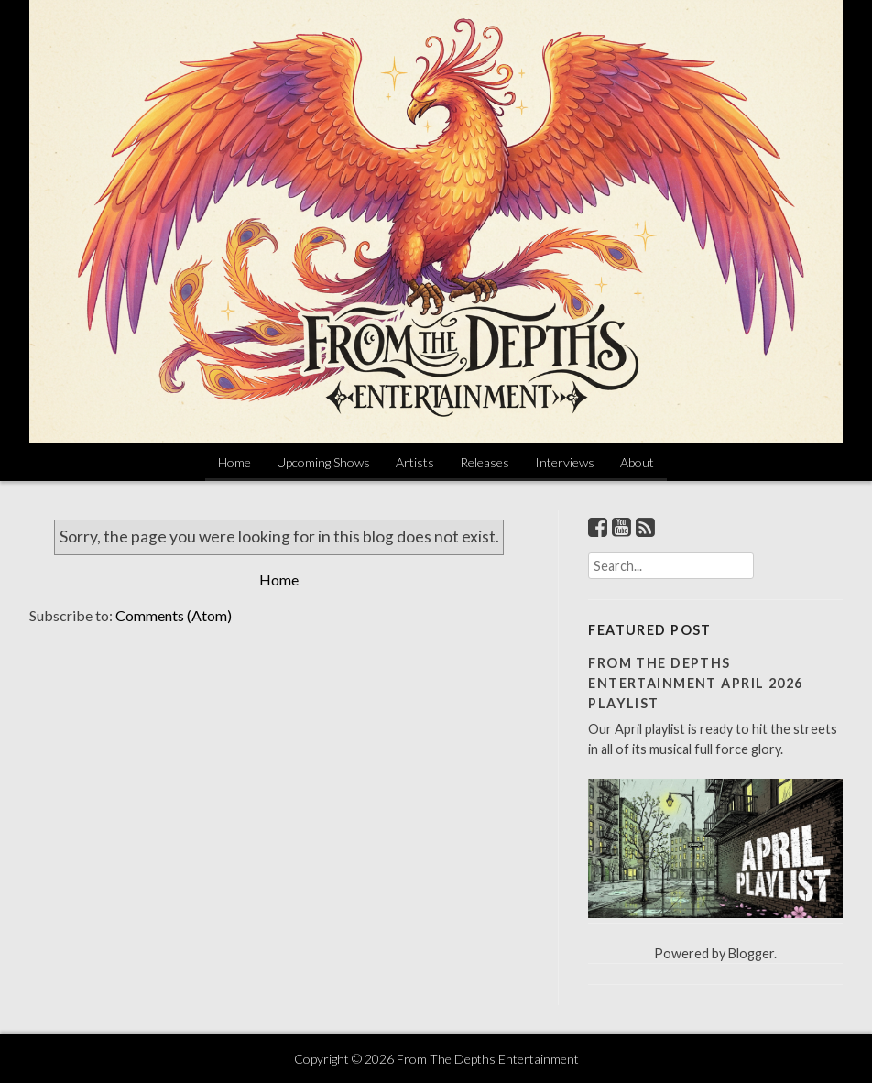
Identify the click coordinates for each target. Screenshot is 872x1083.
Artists (415, 462)
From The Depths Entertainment (488, 1059)
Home (234, 462)
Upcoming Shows (323, 462)
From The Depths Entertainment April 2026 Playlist (695, 682)
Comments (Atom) (173, 615)
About (637, 462)
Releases (484, 462)
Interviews (564, 462)
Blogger (751, 953)
